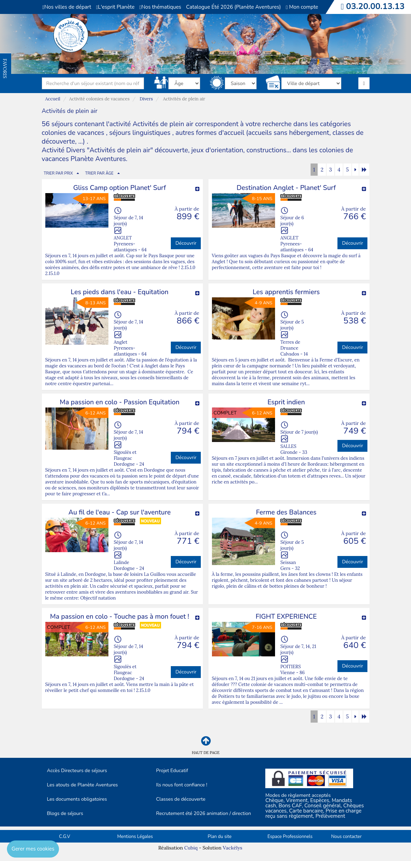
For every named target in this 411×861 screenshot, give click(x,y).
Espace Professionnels (289, 836)
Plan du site (219, 836)
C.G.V (64, 836)
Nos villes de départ (67, 6)
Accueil (52, 99)
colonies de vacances (74, 132)
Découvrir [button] (185, 243)
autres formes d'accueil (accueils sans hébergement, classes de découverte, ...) (203, 137)
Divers (146, 99)
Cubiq (190, 848)
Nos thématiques (160, 6)
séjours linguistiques (139, 132)
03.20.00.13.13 (375, 6)
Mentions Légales (135, 836)
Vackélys (232, 848)
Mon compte (302, 6)
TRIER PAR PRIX (58, 173)
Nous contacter (346, 836)
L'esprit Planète (115, 6)
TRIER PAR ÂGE (99, 173)
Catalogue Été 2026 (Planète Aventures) (233, 6)
